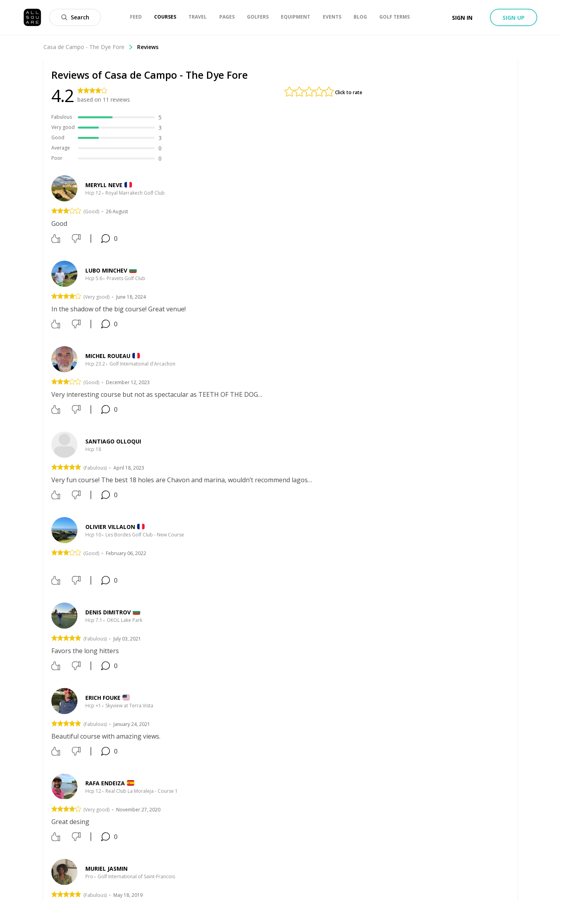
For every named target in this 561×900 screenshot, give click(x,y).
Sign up (514, 17)
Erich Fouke (102, 697)
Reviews (147, 47)
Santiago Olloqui (113, 441)
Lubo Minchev (106, 270)
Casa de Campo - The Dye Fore (88, 47)
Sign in (462, 17)
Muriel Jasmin (106, 868)
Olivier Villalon (110, 527)
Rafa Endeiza (105, 783)
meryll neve (103, 185)
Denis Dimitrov (108, 612)
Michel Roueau (107, 356)
